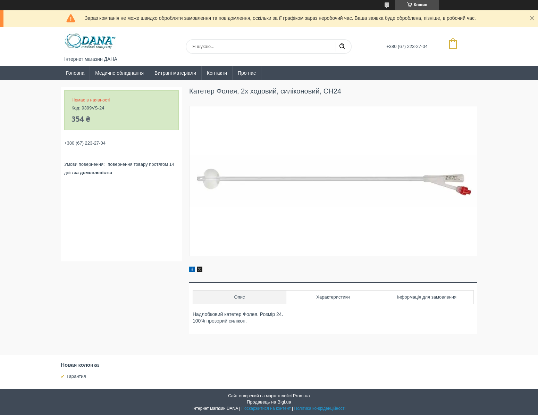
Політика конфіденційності (320, 408)
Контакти (217, 73)
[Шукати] (342, 46)
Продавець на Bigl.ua (269, 402)
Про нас (247, 73)
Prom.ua (301, 395)
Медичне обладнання (119, 73)
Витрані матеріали (175, 73)
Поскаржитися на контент (266, 408)
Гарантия (76, 376)
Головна (75, 73)
